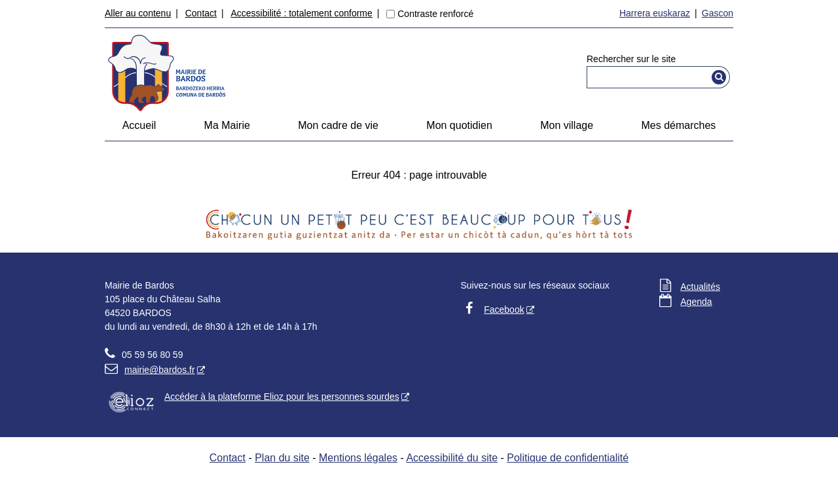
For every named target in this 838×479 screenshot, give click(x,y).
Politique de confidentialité (567, 457)
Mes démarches (678, 125)
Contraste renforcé (435, 14)
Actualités (700, 286)
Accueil (139, 125)
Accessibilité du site (452, 457)
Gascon (717, 13)
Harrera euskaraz (654, 13)
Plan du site (282, 457)
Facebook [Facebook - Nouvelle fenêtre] (504, 309)
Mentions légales (358, 457)
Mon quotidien (459, 125)
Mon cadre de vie (338, 125)
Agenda (696, 301)
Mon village (566, 125)
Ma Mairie (227, 125)
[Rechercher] (719, 77)
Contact (201, 13)
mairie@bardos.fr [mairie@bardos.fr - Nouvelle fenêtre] (150, 369)
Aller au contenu (138, 13)
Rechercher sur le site (631, 59)
